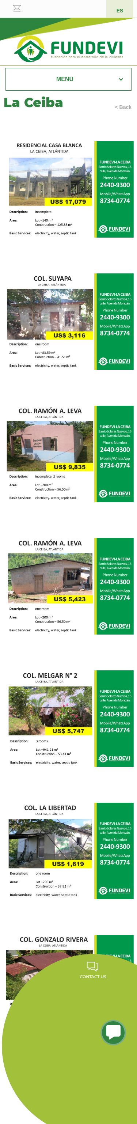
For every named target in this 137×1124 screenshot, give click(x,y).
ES (120, 11)
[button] (68, 79)
